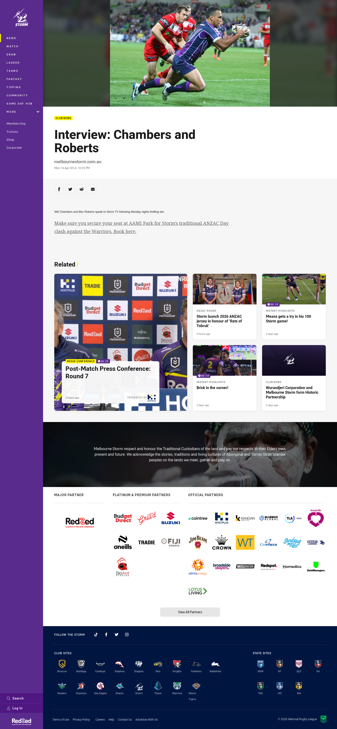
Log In (15, 708)
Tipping (14, 87)
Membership (16, 123)
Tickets (12, 132)
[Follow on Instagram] (127, 634)
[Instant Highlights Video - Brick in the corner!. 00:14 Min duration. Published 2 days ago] (224, 378)
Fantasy (14, 79)
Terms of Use (60, 719)
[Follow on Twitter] (116, 634)
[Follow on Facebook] (106, 634)
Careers (100, 719)
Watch (13, 46)
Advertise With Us (147, 719)
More (23, 111)
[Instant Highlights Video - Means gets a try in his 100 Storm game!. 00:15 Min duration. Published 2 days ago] (294, 306)
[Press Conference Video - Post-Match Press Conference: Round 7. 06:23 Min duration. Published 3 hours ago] (120, 342)
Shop (10, 139)
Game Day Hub (20, 103)
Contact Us (125, 719)
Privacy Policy (81, 719)
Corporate (14, 147)
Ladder (13, 62)
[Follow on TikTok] (96, 634)
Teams (12, 70)
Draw (11, 54)
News (11, 38)
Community (17, 95)
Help (111, 719)
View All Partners (190, 612)
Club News (63, 118)
